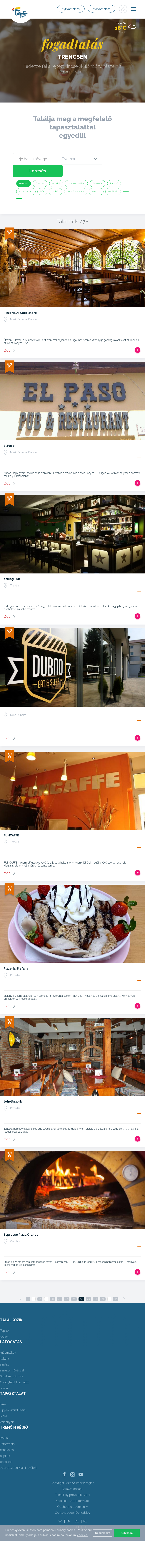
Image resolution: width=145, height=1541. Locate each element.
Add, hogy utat (137, 338)
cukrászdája (26, 179)
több (7, 338)
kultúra (4, 1346)
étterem (40, 171)
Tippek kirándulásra (13, 1398)
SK (60, 1509)
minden (23, 171)
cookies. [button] (82, 1535)
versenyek (7, 1410)
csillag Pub (12, 567)
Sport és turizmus (12, 1364)
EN (68, 1509)
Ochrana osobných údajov (72, 1500)
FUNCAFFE (11, 823)
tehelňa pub (13, 1089)
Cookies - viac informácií (72, 1488)
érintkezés (7, 1438)
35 (116, 1287)
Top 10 (4, 1318)
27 (103, 1287)
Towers (5, 1376)
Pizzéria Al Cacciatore (20, 301)
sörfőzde (113, 179)
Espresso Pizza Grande (21, 1222)
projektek (6, 1449)
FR (59, 1515)
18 (52, 1287)
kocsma (96, 179)
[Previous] (20, 1287)
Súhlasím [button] (127, 1533)
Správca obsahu (72, 1477)
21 (59, 1287)
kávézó (114, 171)
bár (42, 179)
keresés (117, 158)
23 (74, 1287)
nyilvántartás (62, 9)
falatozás (97, 171)
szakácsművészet (12, 1358)
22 (66, 1287)
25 (88, 1287)
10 (40, 1287)
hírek (3, 1392)
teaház (55, 179)
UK (86, 1515)
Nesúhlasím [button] (102, 1533)
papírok (5, 1444)
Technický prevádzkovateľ (72, 1483)
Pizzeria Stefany (16, 956)
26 (95, 1287)
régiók (4, 1324)
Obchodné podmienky (72, 1494)
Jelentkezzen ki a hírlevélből (18, 1455)
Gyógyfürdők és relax (14, 1370)
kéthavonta (7, 1432)
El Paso (9, 433)
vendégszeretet (75, 179)
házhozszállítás (76, 171)
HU (77, 1515)
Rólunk (4, 1426)
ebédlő (56, 171)
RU (68, 1515)
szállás (4, 1352)
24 (81, 1287)
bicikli (3, 1404)
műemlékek (8, 1340)
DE (77, 1509)
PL (85, 1509)
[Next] (124, 1287)
